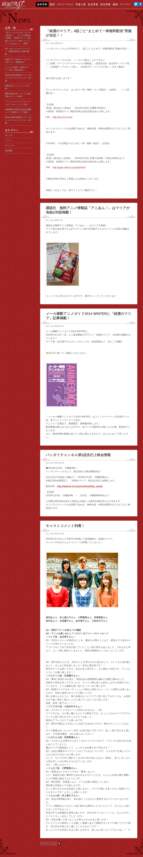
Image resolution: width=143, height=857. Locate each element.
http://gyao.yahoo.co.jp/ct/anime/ (69, 167)
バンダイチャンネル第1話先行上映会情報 (78, 455)
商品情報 (8, 151)
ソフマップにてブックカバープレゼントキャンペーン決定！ (18, 103)
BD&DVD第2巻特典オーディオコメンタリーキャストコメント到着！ (18, 120)
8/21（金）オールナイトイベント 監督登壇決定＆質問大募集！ (18, 51)
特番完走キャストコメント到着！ (17, 87)
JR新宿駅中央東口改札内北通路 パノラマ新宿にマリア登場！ (19, 110)
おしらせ (49, 43)
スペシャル (9, 145)
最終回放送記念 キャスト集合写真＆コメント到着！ (18, 95)
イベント (8, 140)
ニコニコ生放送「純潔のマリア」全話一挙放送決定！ (17, 68)
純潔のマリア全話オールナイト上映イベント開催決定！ (18, 60)
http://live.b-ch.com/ (63, 117)
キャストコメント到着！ (65, 526)
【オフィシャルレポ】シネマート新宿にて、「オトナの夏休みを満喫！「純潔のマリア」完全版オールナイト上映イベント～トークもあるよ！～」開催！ (18, 38)
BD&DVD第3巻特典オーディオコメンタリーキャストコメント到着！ (18, 78)
